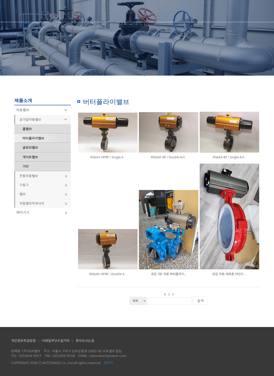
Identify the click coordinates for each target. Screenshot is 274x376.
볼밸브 (27, 128)
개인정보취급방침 (23, 340)
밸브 (43, 193)
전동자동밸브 (43, 175)
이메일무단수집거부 (56, 340)
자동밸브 (42, 110)
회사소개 (130, 11)
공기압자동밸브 (44, 119)
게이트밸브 (30, 156)
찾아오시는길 (85, 340)
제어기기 (41, 212)
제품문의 (206, 11)
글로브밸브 (30, 147)
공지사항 (244, 11)
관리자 (108, 362)
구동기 (43, 184)
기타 (26, 166)
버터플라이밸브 (33, 138)
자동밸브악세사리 (43, 203)
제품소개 (168, 11)
